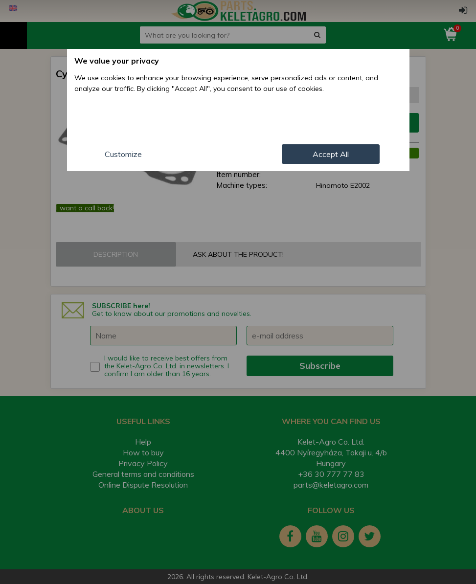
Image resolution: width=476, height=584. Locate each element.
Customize (123, 154)
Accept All (331, 154)
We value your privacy (116, 60)
